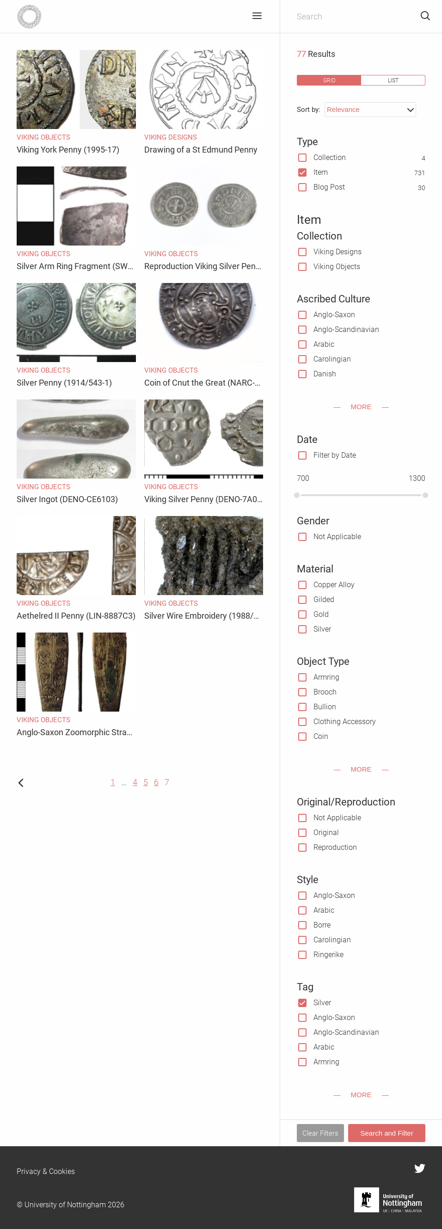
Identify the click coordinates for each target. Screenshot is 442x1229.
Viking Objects (336, 266)
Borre (322, 925)
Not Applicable (337, 536)
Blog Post (329, 187)
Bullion (324, 706)
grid (329, 80)
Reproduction (335, 847)
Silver (322, 629)
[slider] (297, 495)
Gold (321, 614)
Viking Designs (337, 251)
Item (320, 172)
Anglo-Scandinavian (346, 329)
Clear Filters (320, 1133)
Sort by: (308, 109)
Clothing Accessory (344, 721)
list (393, 80)
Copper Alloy (334, 584)
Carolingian (332, 359)
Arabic (323, 344)
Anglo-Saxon (334, 314)
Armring (326, 677)
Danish (324, 373)
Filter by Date (334, 455)
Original (326, 832)
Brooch (325, 692)
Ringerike (328, 954)
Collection (329, 157)
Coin (320, 736)
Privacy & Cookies (46, 1171)
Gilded (323, 599)
